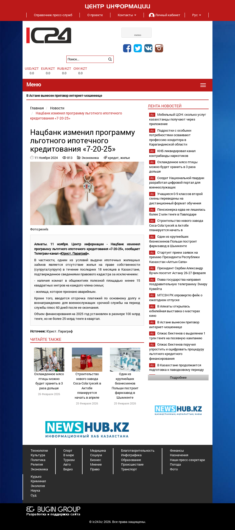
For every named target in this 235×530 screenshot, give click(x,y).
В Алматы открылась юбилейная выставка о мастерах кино (174, 311)
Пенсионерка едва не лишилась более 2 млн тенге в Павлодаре (177, 211)
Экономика (90, 157)
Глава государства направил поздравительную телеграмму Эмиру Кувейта (178, 284)
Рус (196, 15)
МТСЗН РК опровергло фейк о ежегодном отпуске (175, 297)
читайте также (45, 339)
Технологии (39, 450)
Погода (175, 464)
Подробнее (178, 377)
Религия (37, 464)
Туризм (69, 459)
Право (95, 469)
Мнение (96, 464)
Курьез (36, 476)
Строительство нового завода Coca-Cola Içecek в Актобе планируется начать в (176, 225)
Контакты (127, 15)
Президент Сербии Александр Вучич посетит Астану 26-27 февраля (177, 270)
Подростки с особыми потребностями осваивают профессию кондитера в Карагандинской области (170, 137)
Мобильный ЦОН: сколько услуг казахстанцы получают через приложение (177, 119)
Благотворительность (137, 450)
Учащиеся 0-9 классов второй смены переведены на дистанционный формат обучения (176, 198)
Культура (38, 455)
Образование (131, 459)
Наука (35, 490)
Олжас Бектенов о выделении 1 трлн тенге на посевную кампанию (177, 335)
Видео (68, 469)
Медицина (98, 450)
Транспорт (129, 469)
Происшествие (132, 464)
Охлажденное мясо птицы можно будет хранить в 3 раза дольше (49, 381)
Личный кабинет (164, 15)
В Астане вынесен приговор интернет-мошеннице (174, 324)
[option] (117, 95)
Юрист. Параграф (74, 253)
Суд (33, 495)
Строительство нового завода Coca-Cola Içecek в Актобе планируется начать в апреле (87, 386)
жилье (125, 157)
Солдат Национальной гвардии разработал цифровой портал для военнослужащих (176, 182)
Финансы (177, 450)
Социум (96, 455)
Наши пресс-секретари (187, 459)
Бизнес (95, 459)
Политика (38, 459)
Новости (57, 108)
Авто (67, 464)
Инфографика (131, 455)
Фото (174, 469)
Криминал (38, 481)
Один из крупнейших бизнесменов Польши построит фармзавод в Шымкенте (125, 386)
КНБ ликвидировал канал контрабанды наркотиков (172, 153)
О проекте (95, 15)
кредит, (114, 157)
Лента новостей (165, 105)
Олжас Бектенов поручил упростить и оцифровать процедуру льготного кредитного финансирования (176, 351)
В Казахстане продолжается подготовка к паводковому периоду (176, 367)
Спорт (67, 450)
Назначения (179, 455)
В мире (68, 455)
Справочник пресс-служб (53, 15)
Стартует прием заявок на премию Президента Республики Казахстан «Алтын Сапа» (174, 257)
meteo (137, 35)
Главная (37, 108)
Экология (38, 486)
